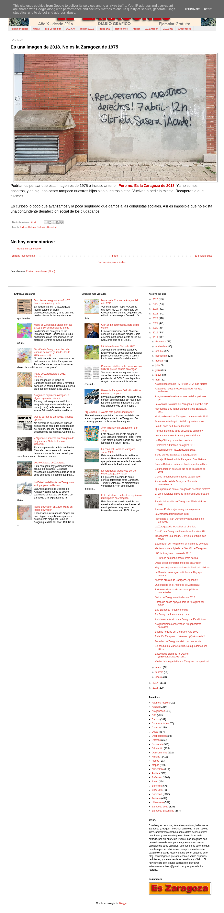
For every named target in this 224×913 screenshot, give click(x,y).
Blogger (123, 903)
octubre (160, 351)
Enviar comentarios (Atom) (40, 271)
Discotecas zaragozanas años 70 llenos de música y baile (52, 302)
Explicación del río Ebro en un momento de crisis (181, 543)
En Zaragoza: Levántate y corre (172, 614)
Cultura (23, 227)
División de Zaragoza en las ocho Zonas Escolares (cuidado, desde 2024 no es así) (52, 352)
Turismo (156, 798)
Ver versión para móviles (112, 262)
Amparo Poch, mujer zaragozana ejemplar (178, 509)
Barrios (156, 719)
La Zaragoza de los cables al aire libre (175, 526)
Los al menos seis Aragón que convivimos (177, 435)
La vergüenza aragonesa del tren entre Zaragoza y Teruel (119, 472)
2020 (156, 327)
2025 (156, 304)
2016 (156, 687)
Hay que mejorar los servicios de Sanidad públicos (182, 567)
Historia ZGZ (87, 29)
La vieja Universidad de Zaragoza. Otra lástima (180, 459)
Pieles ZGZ (104, 29)
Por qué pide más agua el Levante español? (179, 430)
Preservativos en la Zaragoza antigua (175, 449)
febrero (160, 672)
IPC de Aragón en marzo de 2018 (173, 553)
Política (156, 773)
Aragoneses (184, 29)
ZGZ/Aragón (151, 29)
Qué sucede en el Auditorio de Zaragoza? (177, 584)
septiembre (162, 355)
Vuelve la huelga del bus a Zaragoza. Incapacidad (182, 661)
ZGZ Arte (71, 29)
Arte (154, 715)
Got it (208, 9)
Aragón (137, 29)
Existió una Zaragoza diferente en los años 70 (180, 531)
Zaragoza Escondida (163, 810)
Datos (155, 731)
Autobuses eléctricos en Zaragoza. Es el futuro (180, 619)
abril (158, 379)
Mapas (36, 29)
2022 (156, 318)
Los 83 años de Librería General (172, 426)
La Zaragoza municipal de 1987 (172, 514)
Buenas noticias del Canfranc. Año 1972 (176, 631)
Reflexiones (121, 29)
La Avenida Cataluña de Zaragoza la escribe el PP (182, 404)
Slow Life (157, 789)
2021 (156, 323)
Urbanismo (158, 802)
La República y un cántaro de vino (173, 440)
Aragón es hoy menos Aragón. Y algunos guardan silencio (51, 396)
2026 (156, 299)
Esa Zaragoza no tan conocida (171, 609)
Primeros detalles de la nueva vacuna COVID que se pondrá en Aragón (121, 367)
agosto (160, 360)
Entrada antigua (203, 255)
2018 (156, 337)
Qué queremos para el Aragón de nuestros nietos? (182, 489)
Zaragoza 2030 (160, 806)
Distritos (156, 740)
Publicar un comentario (28, 248)
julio (158, 365)
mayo (159, 375)
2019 (156, 332)
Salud (155, 781)
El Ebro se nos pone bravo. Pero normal (176, 558)
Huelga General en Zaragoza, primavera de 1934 (181, 416)
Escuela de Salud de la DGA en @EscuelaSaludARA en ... (172, 655)
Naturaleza (158, 769)
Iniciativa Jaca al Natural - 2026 (118, 346)
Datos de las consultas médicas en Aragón (178, 562)
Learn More (192, 9)
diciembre (161, 341)
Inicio (115, 255)
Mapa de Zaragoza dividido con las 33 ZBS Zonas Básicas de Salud (53, 326)
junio (158, 370)
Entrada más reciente (23, 255)
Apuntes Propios (161, 702)
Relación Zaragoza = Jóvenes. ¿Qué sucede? (180, 636)
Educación (157, 748)
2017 (156, 682)
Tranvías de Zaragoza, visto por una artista (178, 641)
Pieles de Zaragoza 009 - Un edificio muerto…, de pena (121, 392)
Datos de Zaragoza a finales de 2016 (175, 597)
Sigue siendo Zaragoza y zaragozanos (176, 454)
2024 (156, 308)
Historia (32, 227)
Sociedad (51, 227)
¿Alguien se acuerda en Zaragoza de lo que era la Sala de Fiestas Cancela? (54, 441)
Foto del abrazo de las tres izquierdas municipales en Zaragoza (121, 497)
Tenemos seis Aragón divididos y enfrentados (179, 421)
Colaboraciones (160, 723)
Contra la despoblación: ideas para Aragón (178, 476)
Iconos (155, 760)
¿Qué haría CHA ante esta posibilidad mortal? (109, 412)
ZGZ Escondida (53, 29)
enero (159, 677)
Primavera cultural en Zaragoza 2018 (175, 445)
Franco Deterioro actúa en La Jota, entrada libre (181, 464)
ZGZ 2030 (168, 29)
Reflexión (41, 227)
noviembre (162, 346)
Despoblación (159, 735)
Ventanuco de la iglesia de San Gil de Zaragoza (181, 548)
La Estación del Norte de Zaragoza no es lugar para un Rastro (54, 484)
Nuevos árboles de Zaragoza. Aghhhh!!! (176, 580)
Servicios (157, 785)
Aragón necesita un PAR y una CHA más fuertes (181, 384)
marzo (159, 667)
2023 (156, 313)
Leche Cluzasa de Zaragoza (49, 462)
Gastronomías (159, 752)
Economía (157, 744)
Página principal (19, 29)
